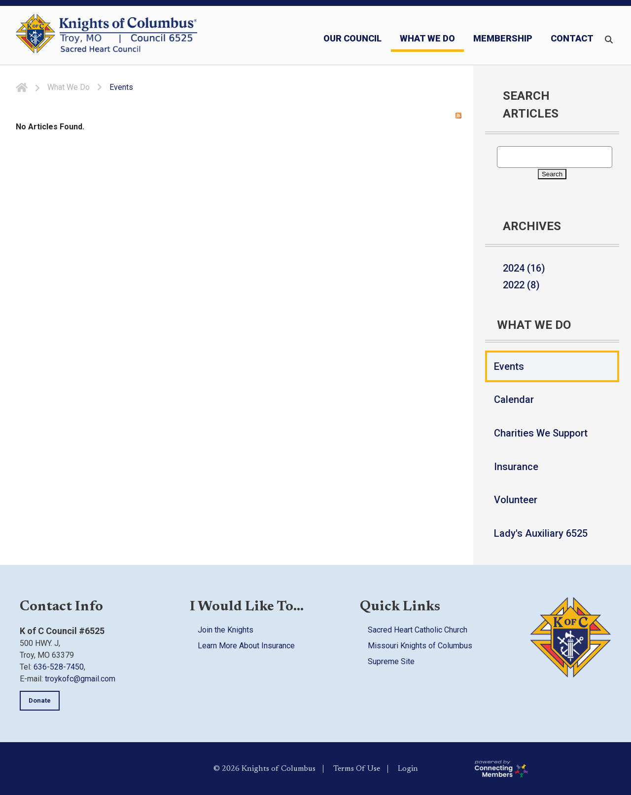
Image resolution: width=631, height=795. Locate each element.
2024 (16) (524, 268)
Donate (40, 700)
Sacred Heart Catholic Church (417, 630)
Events (509, 366)
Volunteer (515, 500)
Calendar (514, 399)
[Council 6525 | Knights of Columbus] (128, 35)
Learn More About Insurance (246, 645)
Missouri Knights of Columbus (420, 645)
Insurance (516, 467)
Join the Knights (225, 630)
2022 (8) (521, 285)
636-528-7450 (59, 667)
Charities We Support (541, 433)
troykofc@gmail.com (80, 678)
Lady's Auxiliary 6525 (541, 533)
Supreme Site (391, 661)
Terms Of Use (356, 768)
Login (408, 768)
